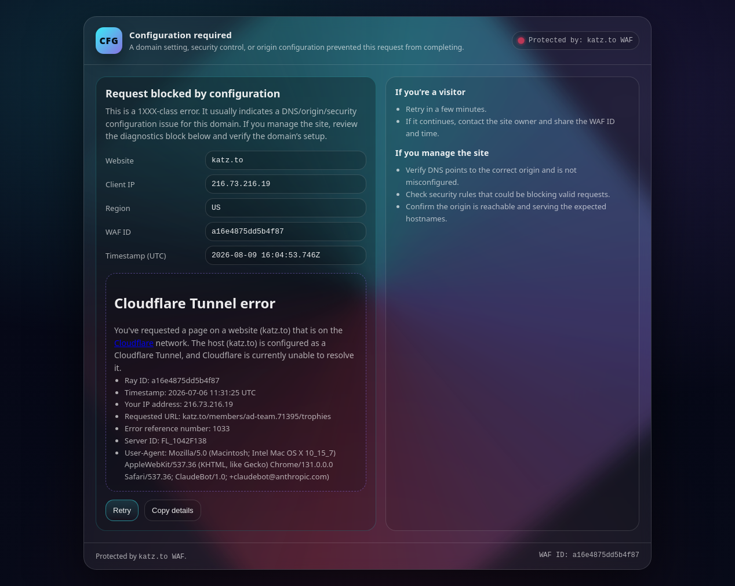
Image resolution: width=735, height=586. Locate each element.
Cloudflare (134, 342)
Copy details (173, 510)
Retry (122, 510)
